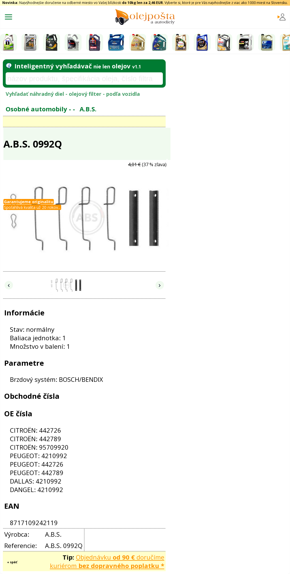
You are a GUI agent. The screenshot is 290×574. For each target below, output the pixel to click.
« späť (12, 562)
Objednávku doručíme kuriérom (107, 561)
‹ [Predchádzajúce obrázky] (9, 285)
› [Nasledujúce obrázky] (160, 285)
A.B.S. (88, 109)
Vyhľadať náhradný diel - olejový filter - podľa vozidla (73, 93)
